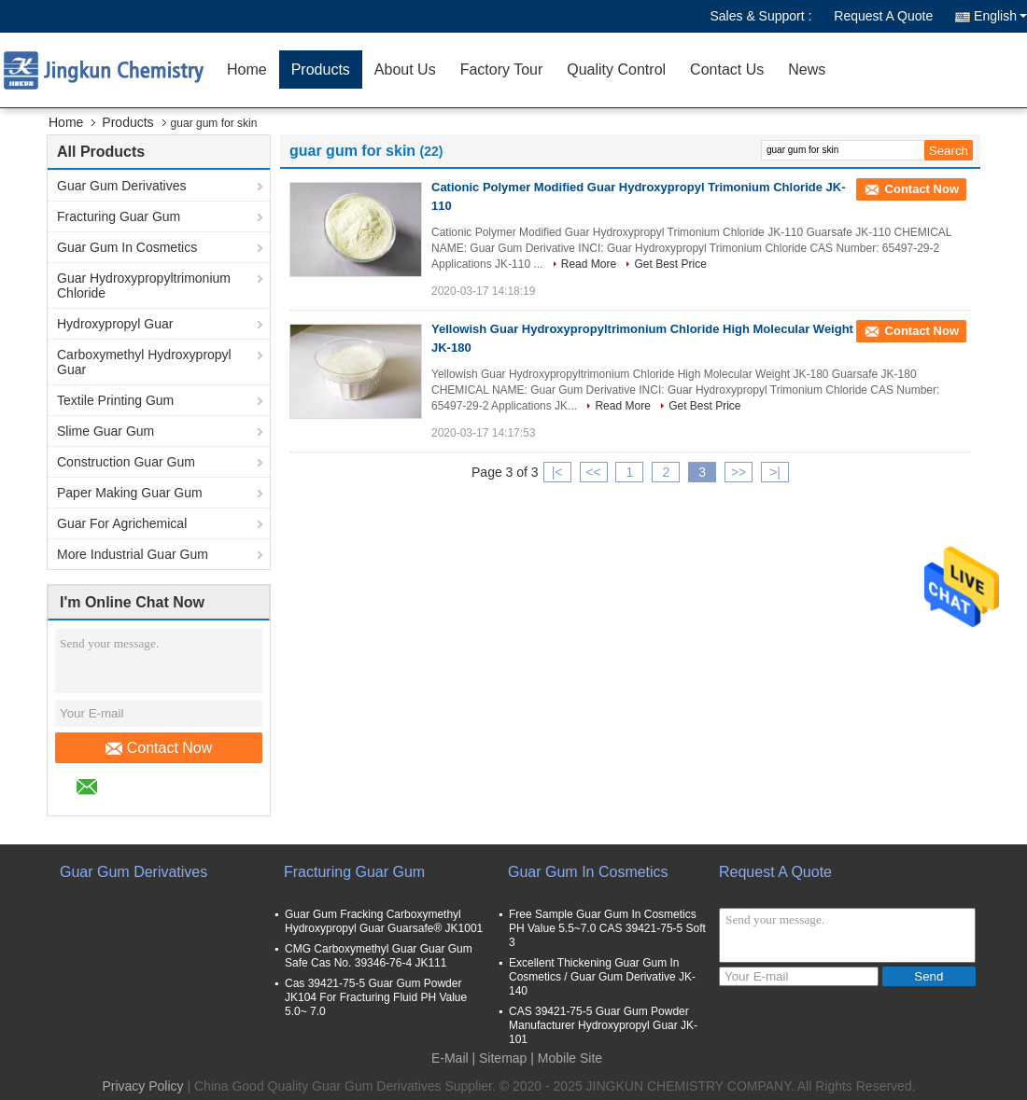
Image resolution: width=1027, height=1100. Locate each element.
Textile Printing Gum (115, 400)
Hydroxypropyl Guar (115, 323)
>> (738, 472)
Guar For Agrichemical (122, 523)
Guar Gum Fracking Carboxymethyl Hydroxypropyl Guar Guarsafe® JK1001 (384, 921)
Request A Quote (883, 15)
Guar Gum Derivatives (121, 185)
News (806, 69)
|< (557, 472)
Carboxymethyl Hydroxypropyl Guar (144, 362)
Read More (588, 264)
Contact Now (159, 748)
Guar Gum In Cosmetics (127, 247)
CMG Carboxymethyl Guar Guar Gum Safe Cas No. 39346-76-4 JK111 (378, 955)
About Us (405, 69)
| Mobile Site (566, 1058)
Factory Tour (501, 69)
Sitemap (503, 1058)
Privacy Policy (142, 1086)
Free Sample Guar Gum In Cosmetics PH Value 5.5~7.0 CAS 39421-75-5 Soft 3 (607, 928)
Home (247, 69)
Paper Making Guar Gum (130, 492)
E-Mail (450, 1058)
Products (320, 69)
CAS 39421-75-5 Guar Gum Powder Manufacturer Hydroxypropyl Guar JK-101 (603, 1025)
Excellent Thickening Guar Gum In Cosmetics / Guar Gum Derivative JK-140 (602, 976)
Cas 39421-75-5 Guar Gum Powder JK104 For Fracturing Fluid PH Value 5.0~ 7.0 (376, 997)
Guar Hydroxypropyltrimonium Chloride (144, 285)
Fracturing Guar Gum (118, 216)
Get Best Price (670, 264)
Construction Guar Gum (126, 461)
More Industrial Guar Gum (132, 554)
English (1000, 15)
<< (592, 472)
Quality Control (616, 69)
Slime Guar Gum (105, 431)
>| (775, 472)
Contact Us (727, 69)
